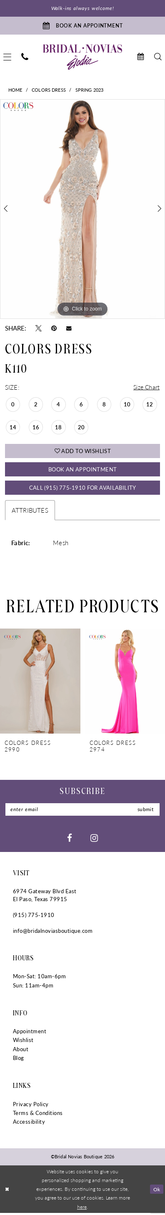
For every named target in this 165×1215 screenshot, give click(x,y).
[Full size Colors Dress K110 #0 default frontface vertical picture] (82, 209)
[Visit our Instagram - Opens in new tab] (94, 839)
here (82, 1208)
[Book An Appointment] (82, 26)
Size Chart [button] (146, 387)
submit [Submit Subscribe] (144, 811)
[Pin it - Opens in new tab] (54, 329)
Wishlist (23, 1042)
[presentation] (40, 683)
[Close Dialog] (7, 1191)
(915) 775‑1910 (34, 917)
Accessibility (29, 1123)
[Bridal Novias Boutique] (82, 57)
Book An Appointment (82, 470)
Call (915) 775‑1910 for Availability (83, 489)
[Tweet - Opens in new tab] (38, 329)
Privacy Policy (31, 1106)
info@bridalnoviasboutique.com (52, 933)
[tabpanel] (82, 209)
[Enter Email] (82, 811)
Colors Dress (49, 91)
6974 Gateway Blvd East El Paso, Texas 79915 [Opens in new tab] (45, 897)
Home (15, 91)
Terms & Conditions (38, 1115)
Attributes (30, 512)
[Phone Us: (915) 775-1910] (24, 57)
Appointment (29, 1033)
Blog (18, 1060)
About (21, 1051)
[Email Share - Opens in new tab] (69, 329)
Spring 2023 (89, 91)
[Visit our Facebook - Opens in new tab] (69, 839)
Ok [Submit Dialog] (156, 1191)
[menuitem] (24, 57)
